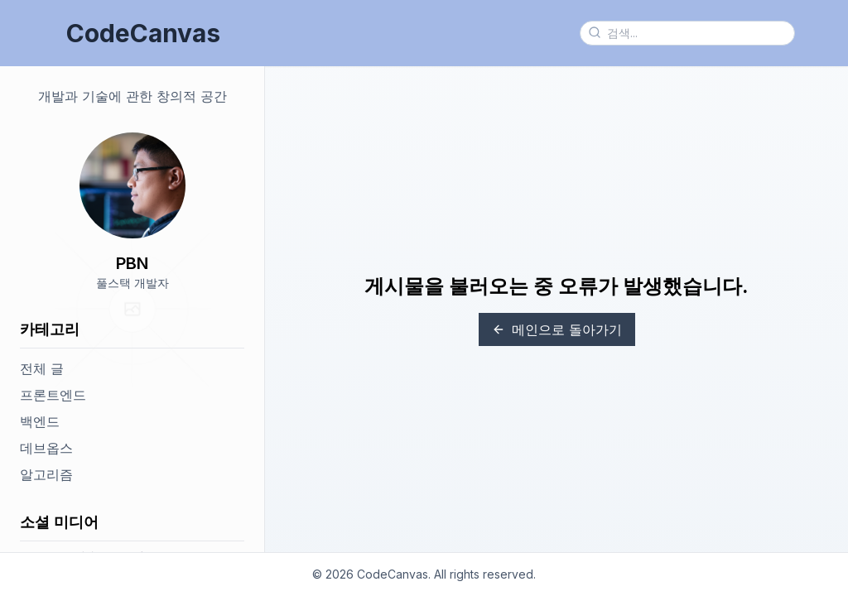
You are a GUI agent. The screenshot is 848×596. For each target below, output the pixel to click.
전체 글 (42, 368)
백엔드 (40, 421)
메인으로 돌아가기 (557, 329)
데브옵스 (46, 448)
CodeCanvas (143, 33)
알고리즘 (46, 474)
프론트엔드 (53, 395)
